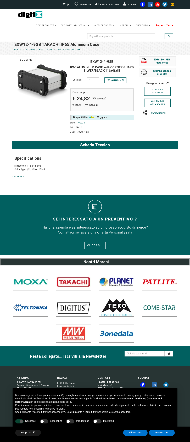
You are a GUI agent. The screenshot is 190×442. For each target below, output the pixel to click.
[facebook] (142, 5)
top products (46, 25)
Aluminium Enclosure (39, 49)
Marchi (125, 25)
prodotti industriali (75, 25)
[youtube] (157, 5)
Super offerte (164, 25)
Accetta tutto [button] (161, 432)
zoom (26, 59)
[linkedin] (150, 5)
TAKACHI (80, 123)
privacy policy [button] (134, 395)
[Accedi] (129, 4)
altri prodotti (104, 25)
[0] (66, 4)
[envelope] (172, 5)
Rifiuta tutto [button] (135, 432)
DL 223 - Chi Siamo (66, 383)
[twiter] (164, 5)
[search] (169, 36)
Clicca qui (95, 245)
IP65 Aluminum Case (69, 49)
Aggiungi (116, 80)
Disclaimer (18, 176)
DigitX (18, 49)
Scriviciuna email (157, 91)
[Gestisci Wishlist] (82, 4)
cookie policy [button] (65, 401)
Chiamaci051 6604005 (157, 103)
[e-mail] (168, 353)
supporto (143, 25)
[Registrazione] (106, 4)
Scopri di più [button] (28, 432)
